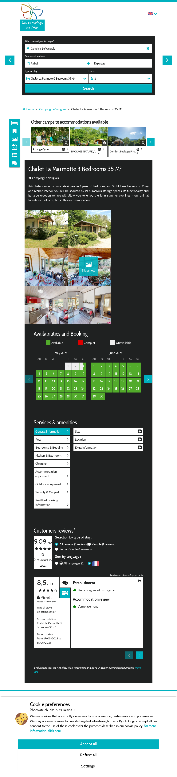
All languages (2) (73, 526)
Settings (88, 765)
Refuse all (88, 754)
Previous (9, 60)
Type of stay (31, 71)
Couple (103, 507)
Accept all (88, 743)
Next (167, 60)
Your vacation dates (35, 56)
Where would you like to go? (39, 41)
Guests (91, 71)
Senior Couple (76, 512)
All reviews (74, 507)
